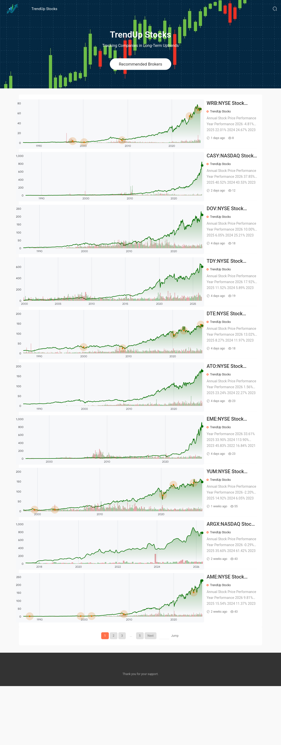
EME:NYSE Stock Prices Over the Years (232, 458)
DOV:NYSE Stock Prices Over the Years (232, 222)
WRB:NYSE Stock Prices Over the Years (233, 103)
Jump (175, 694)
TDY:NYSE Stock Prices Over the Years (232, 281)
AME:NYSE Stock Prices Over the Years (233, 636)
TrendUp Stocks (44, 9)
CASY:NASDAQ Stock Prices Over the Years (233, 162)
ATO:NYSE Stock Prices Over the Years (232, 399)
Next (151, 694)
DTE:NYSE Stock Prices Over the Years (232, 340)
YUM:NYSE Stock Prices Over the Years (233, 517)
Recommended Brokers (140, 63)
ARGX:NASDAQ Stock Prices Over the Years (233, 577)
